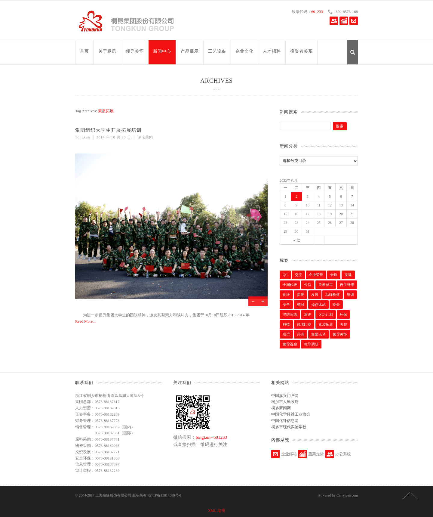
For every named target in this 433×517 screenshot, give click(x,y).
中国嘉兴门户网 (285, 395)
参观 (300, 295)
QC (285, 275)
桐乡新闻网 (281, 408)
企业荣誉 (316, 275)
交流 (298, 275)
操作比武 (318, 304)
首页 (84, 54)
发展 (314, 295)
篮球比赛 (304, 324)
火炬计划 (325, 314)
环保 (343, 314)
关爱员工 (325, 285)
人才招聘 (272, 54)
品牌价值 (332, 295)
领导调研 (311, 344)
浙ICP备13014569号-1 (165, 495)
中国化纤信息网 (285, 420)
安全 (286, 304)
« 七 (296, 240)
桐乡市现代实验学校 (288, 427)
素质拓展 (325, 324)
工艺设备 (217, 54)
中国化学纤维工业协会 (290, 414)
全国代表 (290, 285)
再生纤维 (347, 285)
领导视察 (290, 344)
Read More (84, 321)
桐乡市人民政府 (285, 401)
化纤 (286, 295)
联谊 (286, 334)
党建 (348, 275)
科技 (286, 324)
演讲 (307, 314)
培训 (350, 295)
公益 (307, 285)
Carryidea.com (347, 495)
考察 (343, 324)
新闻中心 (162, 54)
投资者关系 (301, 54)
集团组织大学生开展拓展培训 (108, 130)
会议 (333, 275)
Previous (253, 301)
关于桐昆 (107, 54)
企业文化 (244, 54)
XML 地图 (216, 510)
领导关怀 (135, 54)
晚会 (336, 304)
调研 (300, 334)
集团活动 (318, 334)
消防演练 (290, 314)
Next (263, 301)
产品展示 (190, 54)
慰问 (300, 304)
